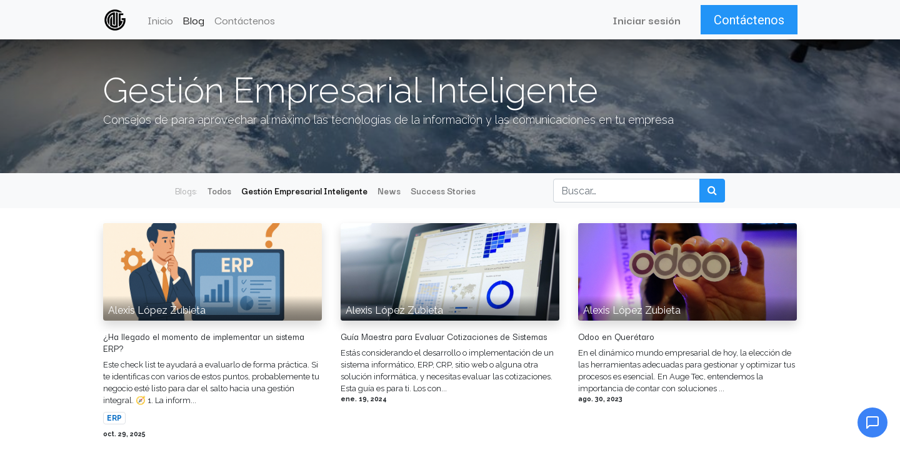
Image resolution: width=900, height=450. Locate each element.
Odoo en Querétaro (616, 336)
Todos (219, 191)
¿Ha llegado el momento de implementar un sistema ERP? (203, 342)
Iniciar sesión (646, 19)
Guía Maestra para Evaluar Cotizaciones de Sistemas (444, 336)
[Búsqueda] (712, 190)
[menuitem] (161, 20)
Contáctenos (748, 20)
